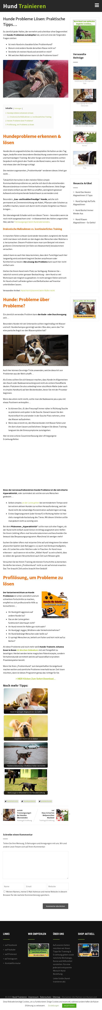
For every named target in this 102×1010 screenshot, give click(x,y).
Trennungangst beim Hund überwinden (32, 221)
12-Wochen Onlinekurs (27, 650)
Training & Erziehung (24, 820)
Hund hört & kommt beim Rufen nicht (38, 290)
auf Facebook (11, 945)
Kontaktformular (13, 963)
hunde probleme (29, 801)
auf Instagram (11, 958)
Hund (24, 6)
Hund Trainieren (19, 997)
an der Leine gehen (30, 502)
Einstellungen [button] (53, 1005)
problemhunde (46, 801)
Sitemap (56, 997)
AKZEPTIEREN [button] (69, 1005)
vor (52, 814)
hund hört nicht (12, 801)
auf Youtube (10, 949)
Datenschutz (45, 997)
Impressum (33, 997)
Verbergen (18, 108)
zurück (19, 814)
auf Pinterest (11, 954)
